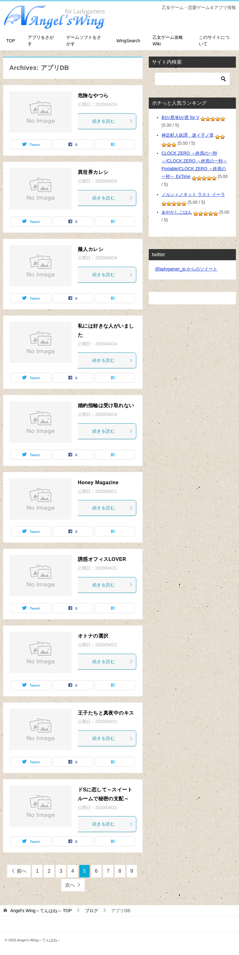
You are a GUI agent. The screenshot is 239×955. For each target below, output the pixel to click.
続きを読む (112, 121)
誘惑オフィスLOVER (102, 559)
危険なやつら (93, 95)
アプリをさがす (41, 40)
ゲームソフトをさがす (83, 40)
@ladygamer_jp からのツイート (186, 268)
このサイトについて (214, 40)
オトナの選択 (93, 636)
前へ (22, 871)
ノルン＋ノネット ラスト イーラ (193, 194)
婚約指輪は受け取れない (106, 405)
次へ (70, 885)
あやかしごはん (177, 212)
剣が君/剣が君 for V (180, 117)
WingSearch (128, 40)
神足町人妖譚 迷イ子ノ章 (188, 135)
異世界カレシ (93, 172)
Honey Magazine (98, 482)
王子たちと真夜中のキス (106, 713)
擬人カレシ (90, 249)
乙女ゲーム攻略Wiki (167, 40)
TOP (10, 40)
